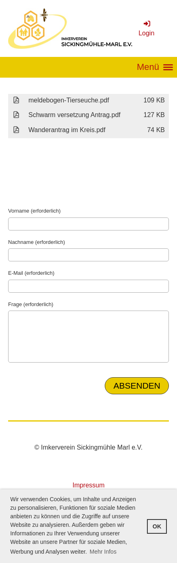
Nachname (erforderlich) (36, 242)
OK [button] (157, 526)
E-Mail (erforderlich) (31, 273)
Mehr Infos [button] (103, 551)
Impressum (88, 485)
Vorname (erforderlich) (34, 211)
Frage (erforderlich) (30, 304)
